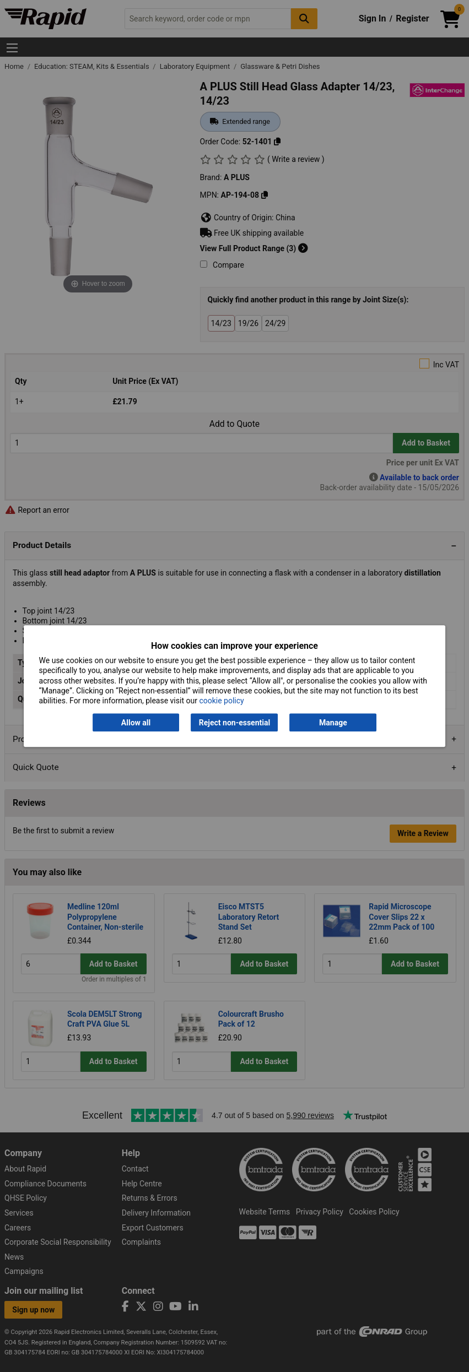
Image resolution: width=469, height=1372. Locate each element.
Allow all (135, 722)
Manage (333, 722)
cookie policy (221, 700)
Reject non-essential (234, 722)
